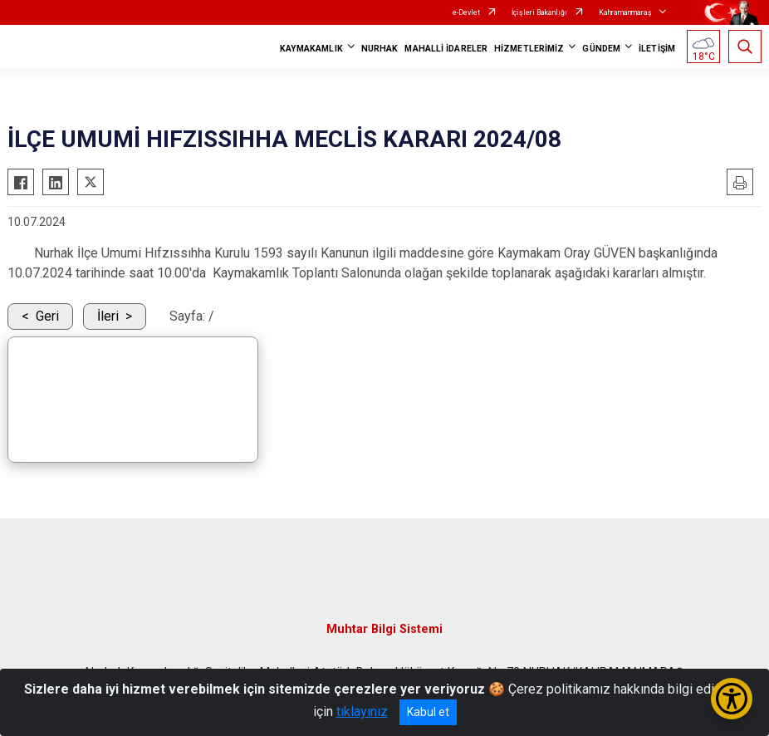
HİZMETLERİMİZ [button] (529, 48)
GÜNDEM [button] (601, 48)
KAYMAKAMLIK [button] (311, 48)
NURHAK (380, 48)
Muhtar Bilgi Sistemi (384, 629)
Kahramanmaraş (625, 12)
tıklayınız (362, 711)
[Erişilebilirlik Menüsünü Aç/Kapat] (731, 698)
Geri (47, 316)
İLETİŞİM (657, 48)
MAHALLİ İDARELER (445, 48)
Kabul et (428, 712)
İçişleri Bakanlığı (539, 12)
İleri (108, 316)
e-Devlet (466, 12)
